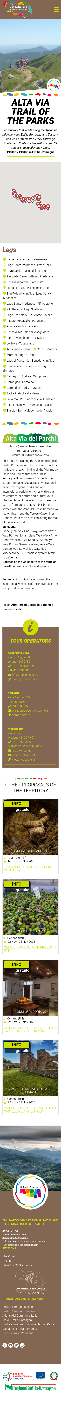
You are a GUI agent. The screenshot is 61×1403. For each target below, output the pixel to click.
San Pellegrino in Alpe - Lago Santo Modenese (27, 296)
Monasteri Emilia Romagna (19, 1328)
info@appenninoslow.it (24, 674)
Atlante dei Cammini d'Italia (19, 1315)
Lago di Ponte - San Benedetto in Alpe (28, 360)
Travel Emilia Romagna (17, 1320)
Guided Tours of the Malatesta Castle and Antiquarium (30, 1029)
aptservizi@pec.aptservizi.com (23, 1245)
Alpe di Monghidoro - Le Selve (23, 337)
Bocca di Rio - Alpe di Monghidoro (26, 332)
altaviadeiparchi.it (40, 566)
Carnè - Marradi (45, 349)
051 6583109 (18, 706)
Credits (7, 1260)
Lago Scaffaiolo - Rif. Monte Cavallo (27, 315)
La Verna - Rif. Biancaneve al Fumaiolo (29, 399)
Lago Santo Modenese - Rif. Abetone (28, 303)
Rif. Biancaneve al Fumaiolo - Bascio (28, 404)
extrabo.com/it (19, 715)
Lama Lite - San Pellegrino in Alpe (26, 287)
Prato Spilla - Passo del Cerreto (24, 270)
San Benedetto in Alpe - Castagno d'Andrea (26, 368)
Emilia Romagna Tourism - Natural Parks (28, 1324)
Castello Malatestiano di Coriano (30, 1090)
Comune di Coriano (30, 931)
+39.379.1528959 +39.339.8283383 (21, 668)
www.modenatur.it (21, 759)
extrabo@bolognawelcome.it (28, 710)
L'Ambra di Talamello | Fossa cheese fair (27, 868)
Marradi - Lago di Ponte (19, 355)
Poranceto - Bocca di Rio (20, 326)
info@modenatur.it (21, 755)
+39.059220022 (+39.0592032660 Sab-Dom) (26, 744)
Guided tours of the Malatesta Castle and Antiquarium (30, 1110)
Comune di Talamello (30, 851)
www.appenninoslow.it (24, 679)
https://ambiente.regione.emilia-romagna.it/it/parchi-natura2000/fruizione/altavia (30, 451)
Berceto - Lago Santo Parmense (25, 259)
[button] (56, 9)
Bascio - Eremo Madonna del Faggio (28, 410)
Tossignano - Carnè (17, 349)
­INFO (16, 803)
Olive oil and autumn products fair (30, 949)
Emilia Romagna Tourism (18, 1311)
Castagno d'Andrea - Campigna (24, 376)
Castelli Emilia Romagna (18, 1333)
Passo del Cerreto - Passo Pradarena (28, 276)
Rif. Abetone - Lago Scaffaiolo (23, 309)
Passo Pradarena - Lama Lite (23, 282)
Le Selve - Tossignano (18, 343)
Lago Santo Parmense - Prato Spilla (27, 265)
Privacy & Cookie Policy (17, 1265)
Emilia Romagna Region (17, 1306)
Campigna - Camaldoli (19, 382)
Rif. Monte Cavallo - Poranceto (24, 320)
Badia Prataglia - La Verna (21, 393)
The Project (9, 1256)
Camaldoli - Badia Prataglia (22, 387)
